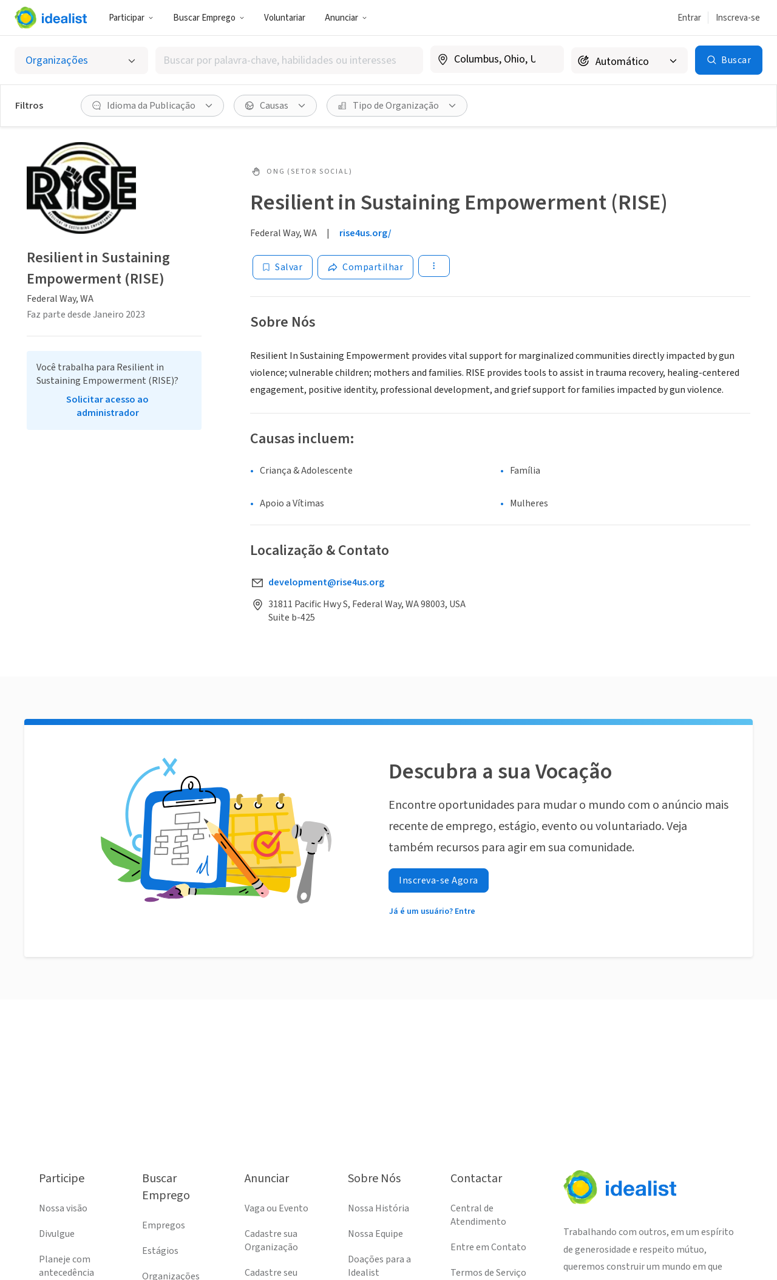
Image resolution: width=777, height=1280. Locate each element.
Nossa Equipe (375, 1234)
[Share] (365, 267)
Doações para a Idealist (379, 1266)
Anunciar (346, 18)
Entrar (689, 18)
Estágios (160, 1251)
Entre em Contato (488, 1247)
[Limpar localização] (547, 59)
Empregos (163, 1225)
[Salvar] (283, 267)
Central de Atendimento (478, 1215)
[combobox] (289, 60)
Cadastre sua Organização (271, 1240)
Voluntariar (284, 18)
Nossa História (378, 1208)
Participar (131, 18)
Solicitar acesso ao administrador (107, 406)
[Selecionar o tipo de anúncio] (81, 60)
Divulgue (57, 1234)
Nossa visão (63, 1208)
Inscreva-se (738, 18)
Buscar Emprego (209, 18)
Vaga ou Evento (276, 1208)
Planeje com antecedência (66, 1266)
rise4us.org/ (365, 233)
